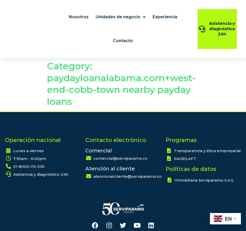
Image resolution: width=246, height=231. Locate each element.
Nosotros (79, 16)
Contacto (123, 40)
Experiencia (165, 16)
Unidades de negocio (120, 17)
